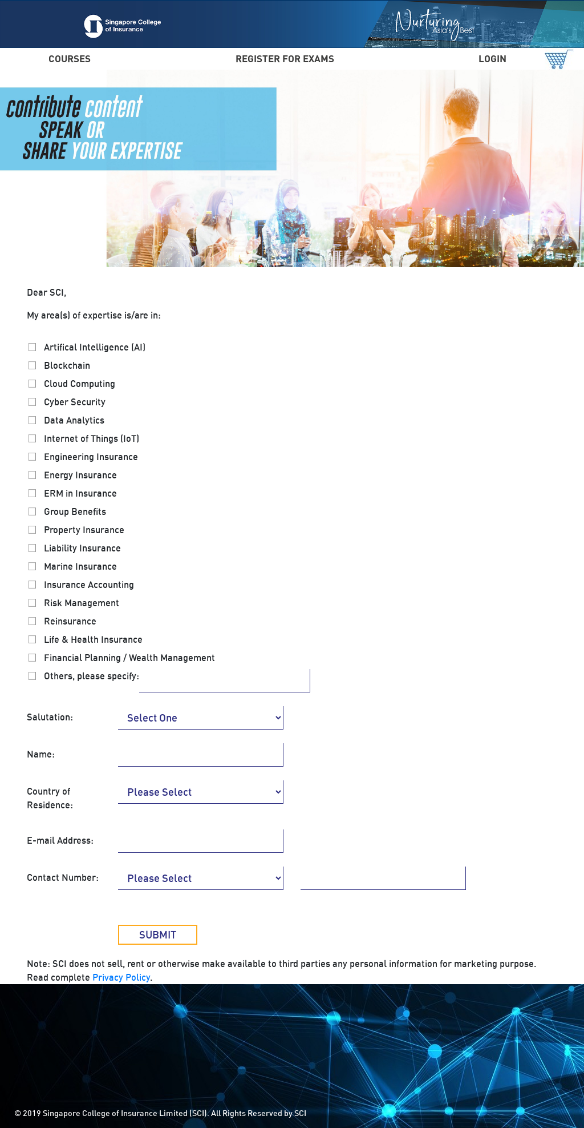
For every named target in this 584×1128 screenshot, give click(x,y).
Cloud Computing (79, 383)
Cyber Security (75, 402)
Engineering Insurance (91, 456)
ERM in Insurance (80, 493)
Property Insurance (84, 529)
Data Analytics (74, 420)
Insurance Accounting (89, 584)
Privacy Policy (121, 977)
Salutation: (50, 717)
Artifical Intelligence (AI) (94, 347)
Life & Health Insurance (93, 639)
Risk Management (81, 603)
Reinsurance (70, 621)
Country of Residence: (50, 798)
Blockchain (67, 365)
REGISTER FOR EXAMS (285, 59)
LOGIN (492, 59)
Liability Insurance (82, 548)
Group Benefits (75, 511)
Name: (41, 754)
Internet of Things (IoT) (91, 438)
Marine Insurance (80, 566)
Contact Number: (63, 877)
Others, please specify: (91, 676)
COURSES (69, 59)
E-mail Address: (60, 840)
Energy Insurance (80, 475)
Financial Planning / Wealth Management (129, 657)
